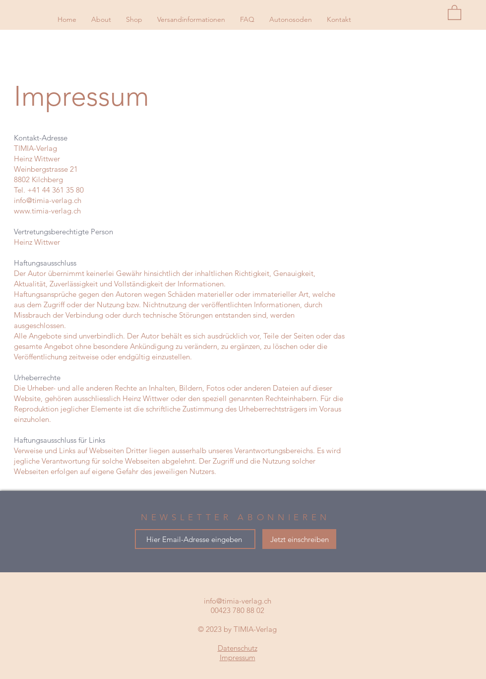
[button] (454, 12)
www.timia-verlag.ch (47, 210)
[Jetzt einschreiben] (299, 539)
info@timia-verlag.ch (47, 200)
